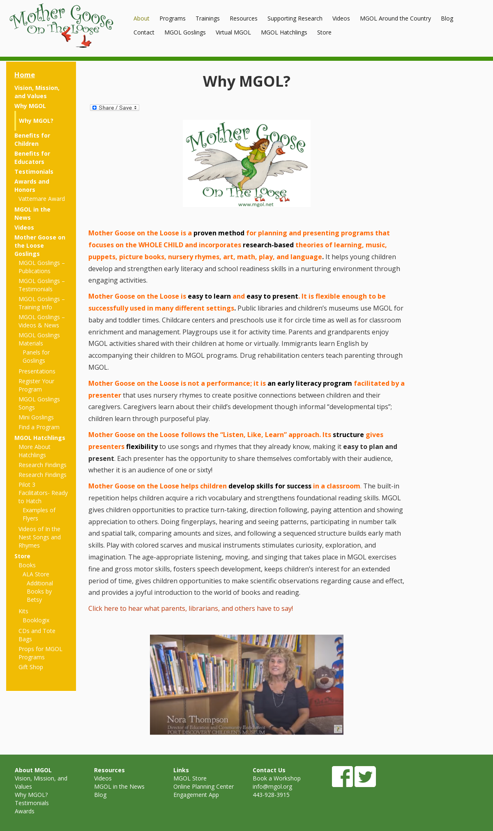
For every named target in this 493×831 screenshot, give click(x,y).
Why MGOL (30, 106)
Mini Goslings (36, 417)
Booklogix (36, 620)
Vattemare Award (41, 199)
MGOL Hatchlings (284, 32)
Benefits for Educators (32, 158)
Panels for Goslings (36, 356)
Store (324, 32)
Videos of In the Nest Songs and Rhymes (39, 537)
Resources (244, 18)
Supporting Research (295, 18)
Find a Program (39, 427)
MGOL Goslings (185, 32)
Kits (23, 611)
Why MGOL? (36, 120)
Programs (172, 18)
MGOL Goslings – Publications (41, 267)
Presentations (36, 371)
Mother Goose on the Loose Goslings (39, 245)
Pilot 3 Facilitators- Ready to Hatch (43, 493)
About (142, 18)
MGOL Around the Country (395, 18)
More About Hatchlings (34, 451)
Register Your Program (36, 385)
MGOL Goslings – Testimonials (41, 285)
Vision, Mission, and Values (37, 92)
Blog (447, 18)
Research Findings (42, 465)
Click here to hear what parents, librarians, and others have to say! (190, 608)
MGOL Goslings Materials (39, 339)
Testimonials (33, 171)
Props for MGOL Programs (40, 653)
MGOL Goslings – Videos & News (41, 321)
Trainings (208, 18)
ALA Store (36, 574)
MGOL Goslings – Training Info (41, 303)
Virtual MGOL (233, 32)
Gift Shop (30, 667)
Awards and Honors (31, 185)
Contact (144, 32)
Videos (341, 18)
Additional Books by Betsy (40, 591)
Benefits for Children (32, 139)
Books (27, 565)
